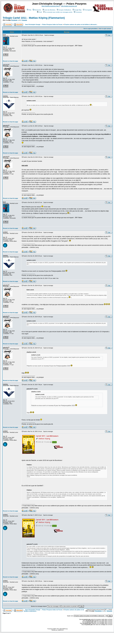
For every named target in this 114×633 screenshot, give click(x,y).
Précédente (14, 20)
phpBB (54, 628)
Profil (39, 12)
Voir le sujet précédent (90, 28)
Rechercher (37, 10)
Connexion (78, 12)
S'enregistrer (87, 10)
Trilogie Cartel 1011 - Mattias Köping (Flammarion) (34, 17)
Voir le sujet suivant (105, 28)
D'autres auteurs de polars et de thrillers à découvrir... (81, 24)
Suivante (24, 20)
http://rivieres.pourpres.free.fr (51, 6)
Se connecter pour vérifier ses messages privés (57, 12)
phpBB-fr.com (61, 630)
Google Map (77, 10)
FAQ (29, 10)
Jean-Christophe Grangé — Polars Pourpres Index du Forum (43, 24)
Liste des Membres (49, 10)
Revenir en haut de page (10, 61)
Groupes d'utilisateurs (64, 10)
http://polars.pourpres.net (69, 6)
